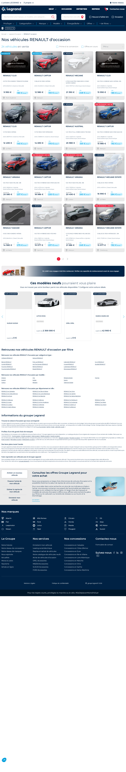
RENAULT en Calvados (8, 392)
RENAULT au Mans (100, 403)
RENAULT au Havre (100, 405)
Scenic (66, 381)
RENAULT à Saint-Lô (70, 405)
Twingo (97, 378)
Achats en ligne (7, 568)
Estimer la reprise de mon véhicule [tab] (14, 491)
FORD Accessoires (40, 571)
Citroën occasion (26, 437)
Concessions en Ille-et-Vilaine (75, 555)
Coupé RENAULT (69, 365)
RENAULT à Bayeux (7, 401)
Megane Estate (68, 378)
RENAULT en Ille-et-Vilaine (40, 392)
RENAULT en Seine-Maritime (72, 397)
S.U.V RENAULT (99, 363)
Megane (35, 383)
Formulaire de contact (104, 546)
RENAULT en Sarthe (69, 394)
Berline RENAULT (38, 367)
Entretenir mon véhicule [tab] (14, 500)
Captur (3, 383)
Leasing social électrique (42, 549)
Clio (34, 378)
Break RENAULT (37, 370)
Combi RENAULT (6, 365)
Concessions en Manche (73, 562)
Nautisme (5, 565)
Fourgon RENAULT (7, 367)
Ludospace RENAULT (70, 367)
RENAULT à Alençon (70, 408)
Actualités (5, 558)
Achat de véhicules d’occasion (44, 558)
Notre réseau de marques (11, 552)
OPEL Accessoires (40, 562)
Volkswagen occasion (28, 440)
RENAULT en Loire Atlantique (41, 394)
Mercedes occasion (16, 440)
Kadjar (34, 381)
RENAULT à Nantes (38, 408)
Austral (3, 381)
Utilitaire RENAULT (7, 359)
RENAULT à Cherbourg (70, 401)
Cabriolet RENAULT (69, 363)
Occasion (117, 18)
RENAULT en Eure (6, 397)
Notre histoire (6, 546)
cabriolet (57, 428)
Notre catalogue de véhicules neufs (47, 555)
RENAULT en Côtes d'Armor (9, 394)
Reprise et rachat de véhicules (44, 552)
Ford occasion (16, 437)
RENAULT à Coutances (70, 403)
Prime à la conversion (67, 47)
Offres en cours (89, 47)
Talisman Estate (68, 383)
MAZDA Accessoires (40, 565)
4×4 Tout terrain (41, 428)
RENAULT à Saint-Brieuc (8, 408)
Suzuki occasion (55, 437)
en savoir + (36, 501)
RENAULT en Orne (69, 392)
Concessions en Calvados (74, 546)
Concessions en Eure (72, 552)
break (52, 428)
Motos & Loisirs (7, 562)
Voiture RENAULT (38, 359)
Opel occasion (36, 437)
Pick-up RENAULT (38, 363)
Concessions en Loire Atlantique (76, 558)
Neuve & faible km (99, 18)
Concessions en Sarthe (73, 568)
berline (49, 428)
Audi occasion (5, 440)
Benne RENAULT (6, 363)
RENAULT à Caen (6, 403)
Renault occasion (64, 438)
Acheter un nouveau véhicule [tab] (14, 475)
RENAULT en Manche (39, 397)
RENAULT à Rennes (38, 405)
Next (124, 317)
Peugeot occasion (74, 438)
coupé (62, 428)
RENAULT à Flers (100, 401)
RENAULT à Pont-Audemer (41, 403)
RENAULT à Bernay (38, 401)
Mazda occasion (45, 437)
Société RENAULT (100, 365)
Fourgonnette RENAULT (8, 370)
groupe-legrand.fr (24, 462)
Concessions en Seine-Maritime (76, 571)
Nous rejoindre (7, 555)
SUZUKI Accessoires (40, 568)
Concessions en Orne (72, 565)
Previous (2, 317)
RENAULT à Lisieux (6, 405)
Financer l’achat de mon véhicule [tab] (14, 483)
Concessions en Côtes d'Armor (76, 549)
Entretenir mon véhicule (42, 546)
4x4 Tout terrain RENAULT (40, 365)
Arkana (3, 378)
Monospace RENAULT (70, 370)
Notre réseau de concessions (12, 549)
